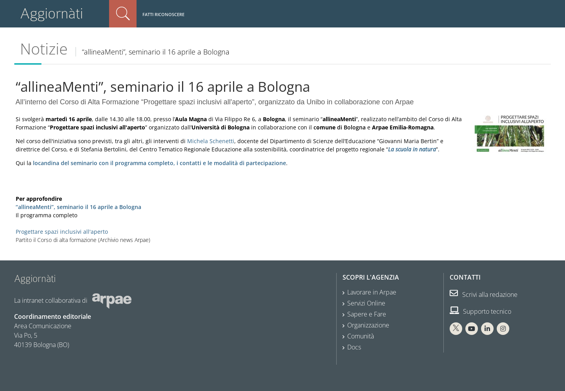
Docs (354, 347)
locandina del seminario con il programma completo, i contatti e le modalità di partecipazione (159, 163)
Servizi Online (366, 303)
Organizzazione (368, 325)
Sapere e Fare (366, 314)
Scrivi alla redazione (484, 294)
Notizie (43, 48)
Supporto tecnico (480, 311)
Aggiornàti (51, 13)
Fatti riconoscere (163, 14)
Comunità (360, 336)
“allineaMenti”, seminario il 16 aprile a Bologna (78, 207)
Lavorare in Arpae (371, 292)
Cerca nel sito (123, 13)
